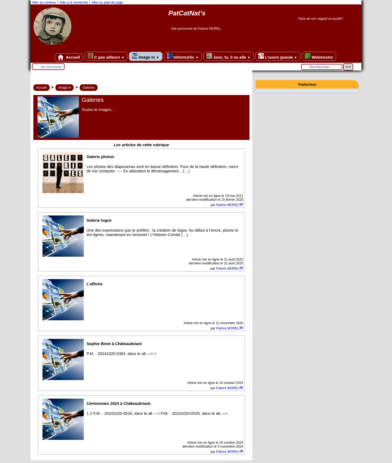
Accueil (69, 57)
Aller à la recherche (74, 2)
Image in (145, 56)
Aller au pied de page (107, 2)
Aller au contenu (44, 2)
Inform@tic (183, 56)
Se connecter (51, 67)
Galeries (88, 88)
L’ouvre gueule (277, 56)
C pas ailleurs (106, 56)
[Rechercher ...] (321, 67)
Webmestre (319, 56)
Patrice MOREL (227, 205)
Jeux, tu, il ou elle (228, 56)
